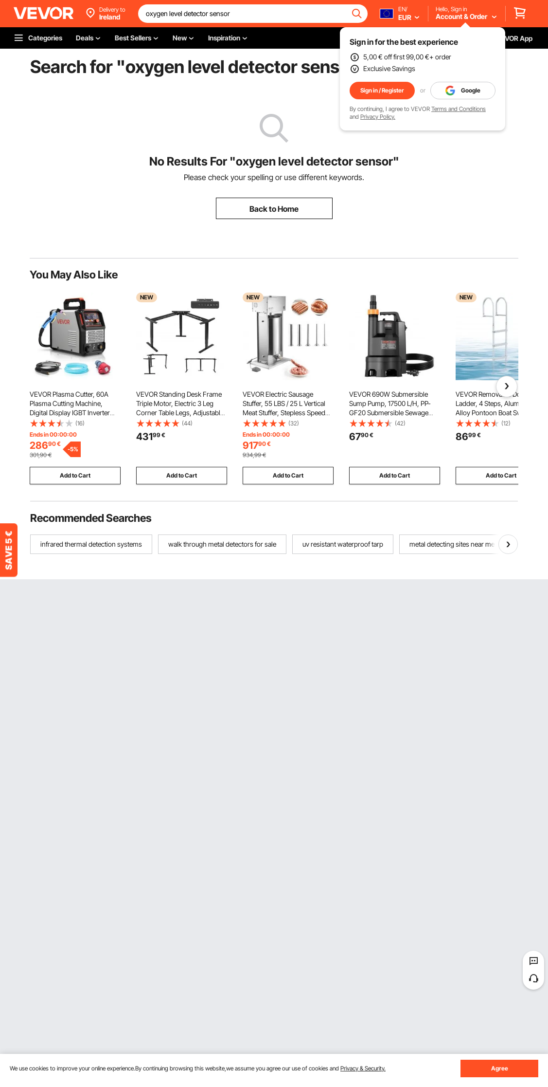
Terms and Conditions (458, 108)
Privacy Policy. (377, 116)
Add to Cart (75, 475)
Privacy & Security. (363, 1068)
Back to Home (274, 209)
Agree (499, 1068)
